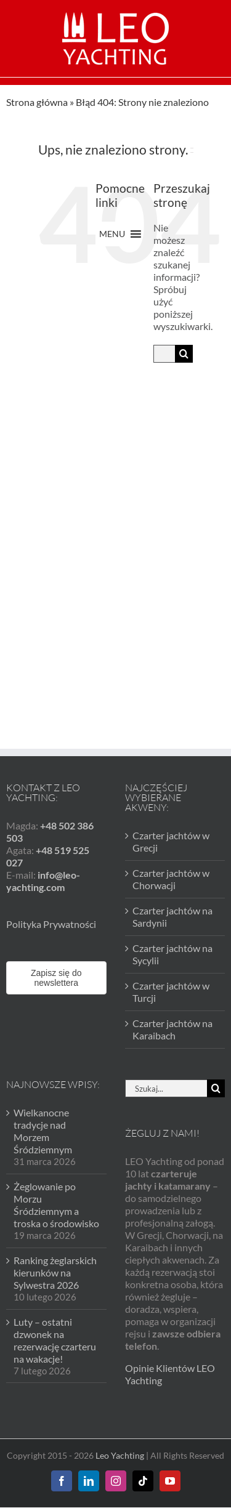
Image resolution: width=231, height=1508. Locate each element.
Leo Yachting (119, 1408)
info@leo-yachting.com (43, 833)
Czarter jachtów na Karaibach (172, 982)
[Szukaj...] (164, 354)
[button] (112, 234)
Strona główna (37, 102)
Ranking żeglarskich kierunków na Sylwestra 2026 (55, 1224)
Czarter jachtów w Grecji (170, 794)
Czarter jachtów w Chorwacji (170, 832)
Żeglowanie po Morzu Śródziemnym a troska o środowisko (56, 1157)
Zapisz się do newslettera (56, 930)
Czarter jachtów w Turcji (170, 944)
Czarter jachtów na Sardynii (172, 869)
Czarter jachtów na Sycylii (172, 907)
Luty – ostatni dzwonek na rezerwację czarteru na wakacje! (55, 1292)
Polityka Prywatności (51, 876)
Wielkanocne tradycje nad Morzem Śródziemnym (43, 1083)
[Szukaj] (184, 354)
